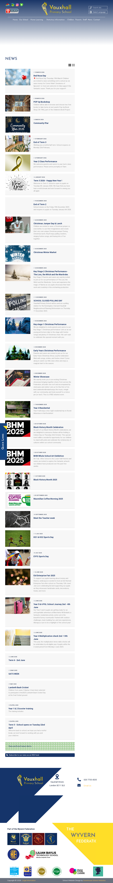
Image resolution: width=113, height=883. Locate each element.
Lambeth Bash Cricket (18, 687)
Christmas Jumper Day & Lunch (48, 223)
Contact (96, 20)
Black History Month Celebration (48, 427)
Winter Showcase (41, 377)
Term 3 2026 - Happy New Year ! (48, 180)
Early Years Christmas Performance (50, 350)
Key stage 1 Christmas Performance (50, 324)
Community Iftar (41, 123)
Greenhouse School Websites (94, 880)
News (90, 20)
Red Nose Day (40, 76)
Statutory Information (55, 20)
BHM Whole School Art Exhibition (49, 456)
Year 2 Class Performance (45, 161)
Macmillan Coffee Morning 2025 (48, 499)
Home (15, 20)
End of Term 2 (40, 204)
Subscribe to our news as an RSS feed (24, 755)
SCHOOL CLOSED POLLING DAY (48, 301)
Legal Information (29, 880)
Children (70, 20)
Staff (85, 20)
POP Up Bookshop (42, 102)
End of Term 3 (40, 142)
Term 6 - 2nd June (16, 660)
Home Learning (36, 20)
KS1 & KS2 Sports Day (44, 537)
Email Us (87, 785)
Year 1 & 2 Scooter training (20, 708)
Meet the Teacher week (44, 518)
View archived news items (20, 746)
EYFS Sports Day (41, 556)
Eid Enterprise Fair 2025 (44, 575)
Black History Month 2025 (45, 479)
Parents (78, 20)
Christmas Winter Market (45, 252)
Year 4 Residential (42, 408)
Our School (23, 20)
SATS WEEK (13, 674)
